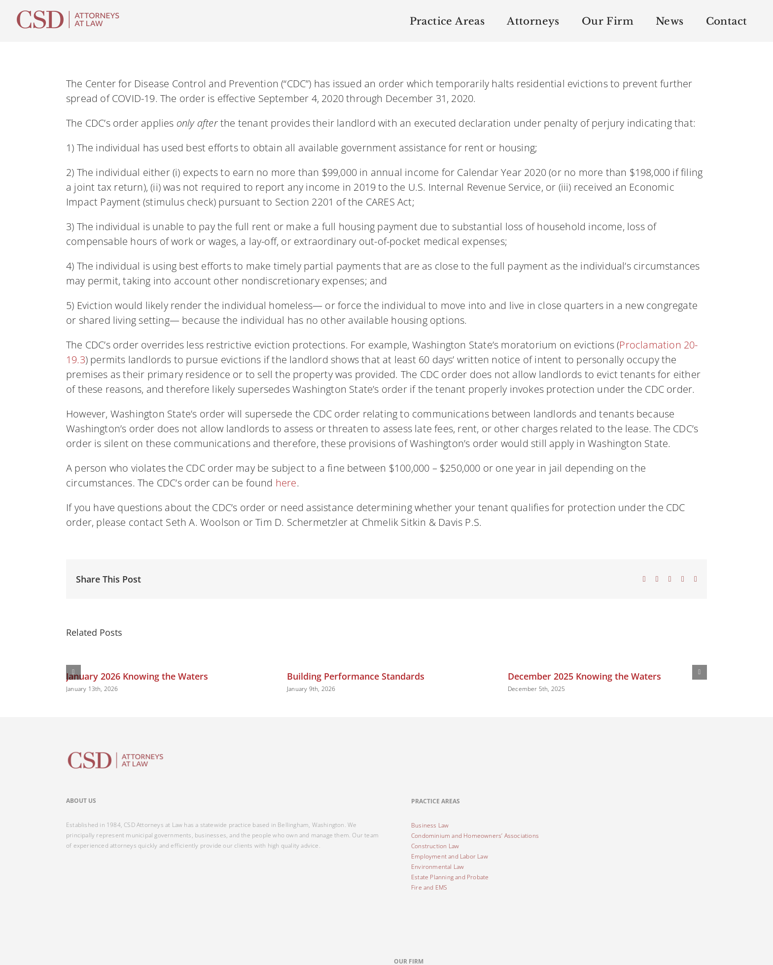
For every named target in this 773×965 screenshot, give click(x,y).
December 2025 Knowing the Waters (584, 676)
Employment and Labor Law (449, 856)
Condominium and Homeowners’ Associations (475, 835)
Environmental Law (437, 866)
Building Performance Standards (355, 676)
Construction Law (435, 846)
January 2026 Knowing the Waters (137, 676)
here (286, 482)
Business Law (430, 825)
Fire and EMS (429, 887)
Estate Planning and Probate (450, 877)
